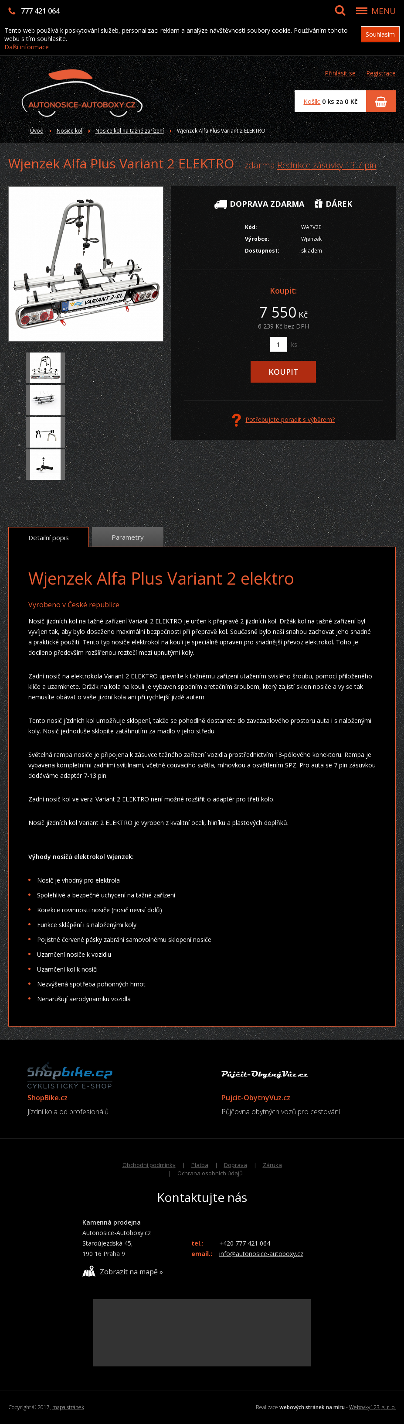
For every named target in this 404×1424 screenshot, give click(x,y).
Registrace (381, 73)
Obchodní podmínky (149, 1165)
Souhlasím (380, 34)
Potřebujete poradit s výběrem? (283, 420)
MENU (383, 11)
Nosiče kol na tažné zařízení (129, 130)
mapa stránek (68, 1407)
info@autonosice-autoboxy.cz (261, 1253)
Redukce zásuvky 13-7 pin (327, 165)
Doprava (235, 1165)
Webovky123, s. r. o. (372, 1407)
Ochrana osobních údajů (210, 1173)
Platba (199, 1165)
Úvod (37, 130)
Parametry (128, 537)
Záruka (272, 1165)
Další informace (26, 47)
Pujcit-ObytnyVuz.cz (255, 1097)
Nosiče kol (69, 130)
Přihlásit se (340, 73)
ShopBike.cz (47, 1097)
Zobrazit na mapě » (122, 1271)
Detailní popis (48, 537)
